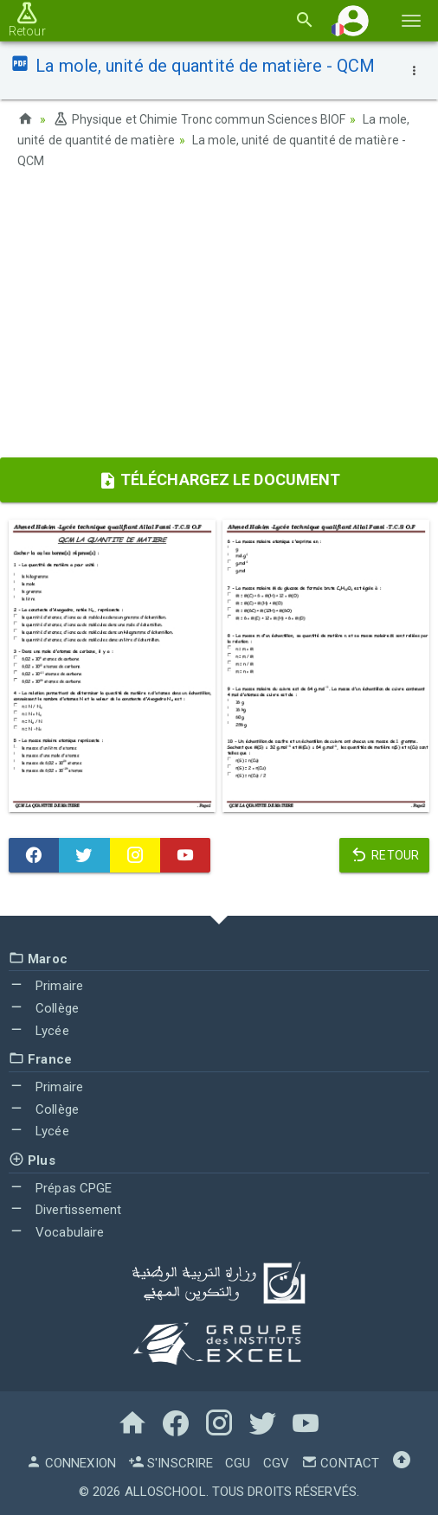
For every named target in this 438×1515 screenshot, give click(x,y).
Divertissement (65, 1210)
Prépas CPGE (60, 1188)
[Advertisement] (219, 319)
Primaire (46, 986)
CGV (276, 1463)
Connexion (71, 1463)
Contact (340, 1463)
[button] (353, 20)
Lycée (39, 1031)
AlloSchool (165, 1491)
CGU (237, 1463)
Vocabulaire (56, 1232)
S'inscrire (170, 1463)
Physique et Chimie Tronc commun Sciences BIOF (199, 119)
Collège (44, 1008)
